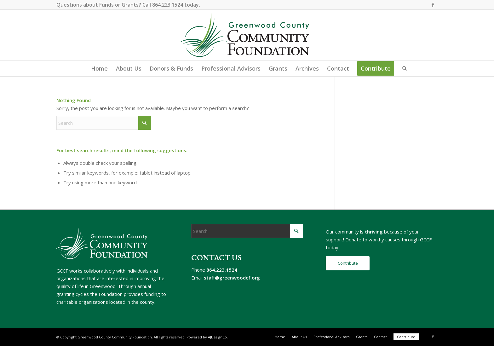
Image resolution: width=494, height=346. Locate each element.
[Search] (402, 68)
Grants (130, 4)
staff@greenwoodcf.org (232, 277)
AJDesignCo (217, 337)
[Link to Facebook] (433, 4)
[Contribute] (348, 263)
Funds (106, 4)
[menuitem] (99, 68)
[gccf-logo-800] (247, 35)
